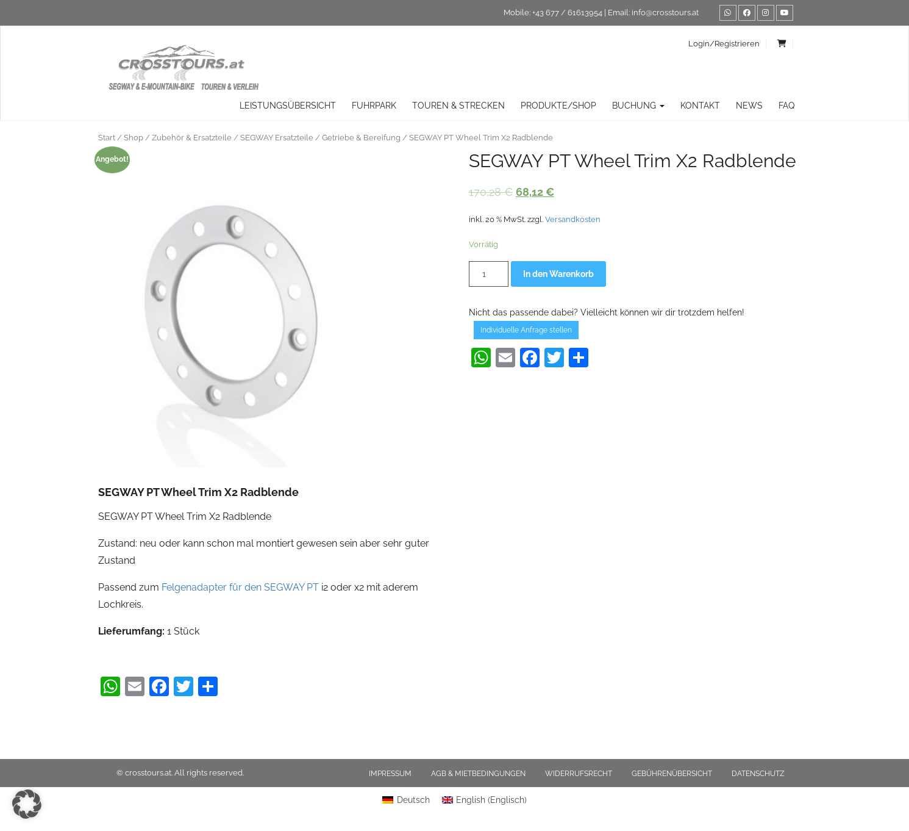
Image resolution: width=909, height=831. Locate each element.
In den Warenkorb (558, 274)
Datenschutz (758, 773)
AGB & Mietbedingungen (478, 773)
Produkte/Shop (558, 105)
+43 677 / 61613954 (567, 12)
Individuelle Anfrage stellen (526, 330)
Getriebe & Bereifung (361, 137)
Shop (133, 137)
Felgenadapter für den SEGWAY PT (240, 587)
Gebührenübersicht (672, 773)
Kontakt (700, 105)
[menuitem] (406, 800)
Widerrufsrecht (578, 773)
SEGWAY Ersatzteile (276, 137)
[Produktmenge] (488, 274)
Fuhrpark (374, 105)
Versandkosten (573, 219)
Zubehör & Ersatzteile (192, 137)
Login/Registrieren (724, 43)
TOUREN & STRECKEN (458, 105)
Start (106, 137)
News (749, 105)
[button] (27, 804)
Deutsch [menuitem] (413, 800)
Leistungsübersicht (288, 105)
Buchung (638, 105)
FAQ (786, 105)
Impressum (390, 773)
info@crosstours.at (665, 12)
